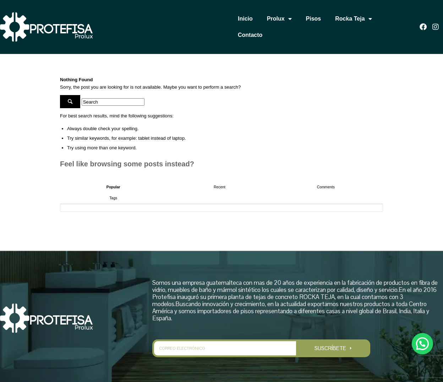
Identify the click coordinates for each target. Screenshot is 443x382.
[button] (422, 343)
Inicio (245, 19)
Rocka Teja (353, 18)
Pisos (313, 19)
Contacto (250, 35)
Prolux (279, 18)
